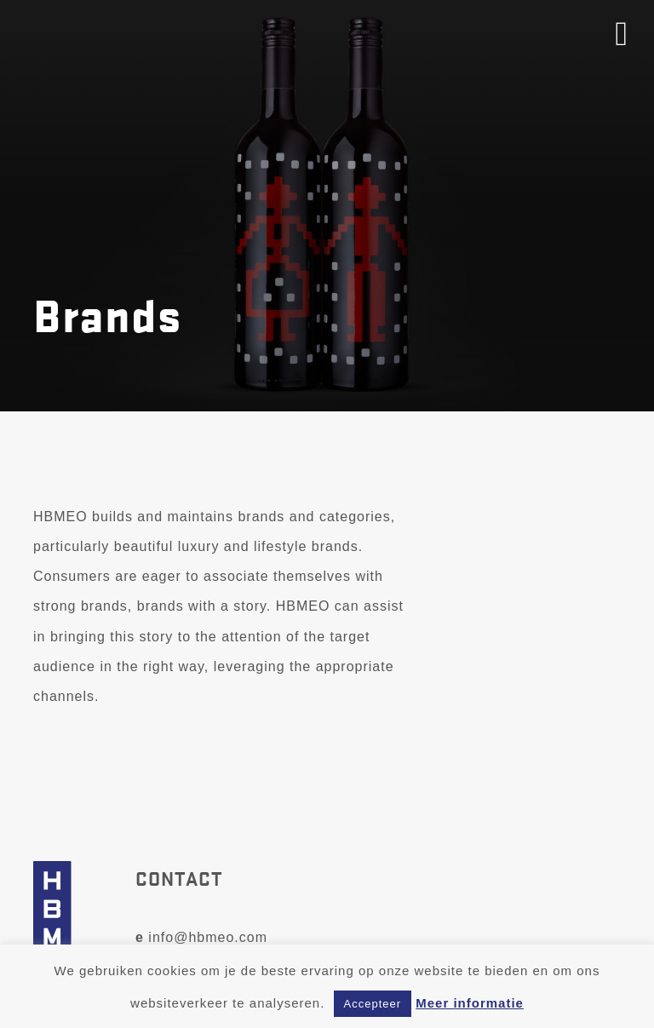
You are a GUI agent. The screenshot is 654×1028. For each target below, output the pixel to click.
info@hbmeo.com (201, 937)
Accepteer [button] (373, 1003)
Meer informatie (470, 1003)
